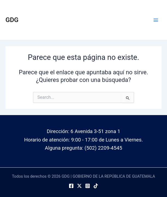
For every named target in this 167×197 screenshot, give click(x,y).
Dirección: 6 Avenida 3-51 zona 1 (83, 131)
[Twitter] (79, 185)
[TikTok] (95, 185)
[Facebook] (71, 185)
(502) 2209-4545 (103, 148)
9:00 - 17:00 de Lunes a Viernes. (107, 140)
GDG (12, 20)
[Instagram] (87, 185)
